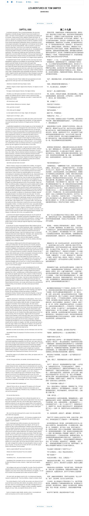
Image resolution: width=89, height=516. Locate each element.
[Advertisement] (44, 16)
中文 (29, 2)
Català (19, 2)
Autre (37, 2)
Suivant (49, 23)
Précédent (40, 23)
